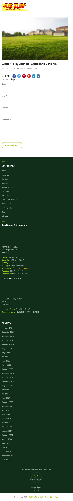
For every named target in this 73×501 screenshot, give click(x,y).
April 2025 (6, 361)
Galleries (5, 183)
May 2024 (6, 394)
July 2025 (6, 353)
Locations (6, 191)
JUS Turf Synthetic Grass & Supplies (43, 497)
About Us (5, 175)
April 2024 (6, 398)
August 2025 (7, 349)
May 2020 (6, 447)
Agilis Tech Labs (45, 469)
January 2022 (7, 423)
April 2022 (6, 414)
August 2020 (7, 439)
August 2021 (7, 431)
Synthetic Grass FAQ (10, 200)
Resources (33, 69)
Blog (3, 212)
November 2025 (8, 336)
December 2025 (8, 332)
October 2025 (7, 340)
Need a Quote (7, 187)
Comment (6, 120)
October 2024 (7, 377)
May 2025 (5, 357)
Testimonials (7, 208)
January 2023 (7, 402)
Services (5, 179)
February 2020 (8, 452)
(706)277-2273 (8, 304)
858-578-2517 (7, 252)
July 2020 (6, 443)
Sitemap (5, 216)
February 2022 (8, 419)
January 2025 (7, 369)
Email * (4, 96)
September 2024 (8, 382)
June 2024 (6, 390)
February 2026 (8, 328)
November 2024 (8, 373)
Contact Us (6, 204)
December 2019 (8, 456)
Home (4, 171)
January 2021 (7, 435)
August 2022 (7, 410)
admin (22, 69)
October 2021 (7, 427)
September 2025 (8, 344)
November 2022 (8, 406)
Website (5, 108)
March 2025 (6, 365)
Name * (4, 84)
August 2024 (7, 386)
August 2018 (7, 460)
